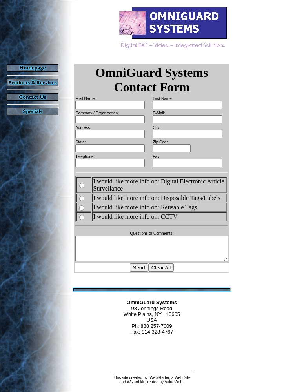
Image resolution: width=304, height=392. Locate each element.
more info (131, 181)
